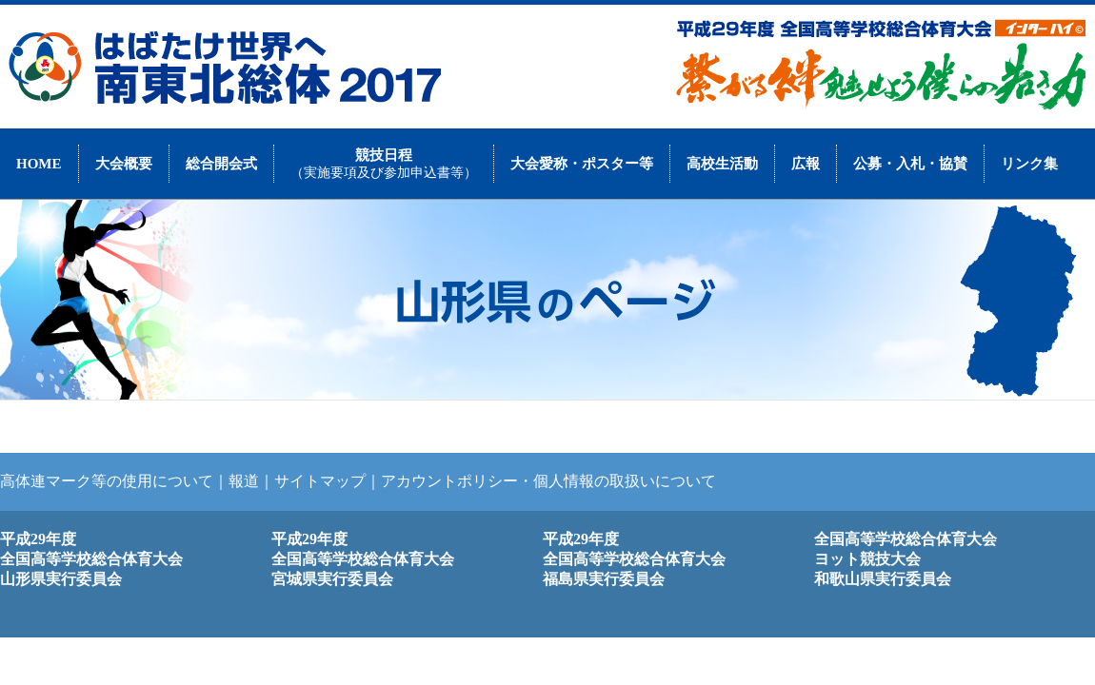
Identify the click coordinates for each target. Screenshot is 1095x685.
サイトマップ (320, 481)
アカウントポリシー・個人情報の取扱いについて (548, 481)
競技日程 (383, 163)
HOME (39, 163)
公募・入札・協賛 (910, 163)
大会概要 (123, 163)
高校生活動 (722, 163)
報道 (244, 481)
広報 (805, 163)
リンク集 (1029, 163)
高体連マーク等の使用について (106, 481)
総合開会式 (221, 163)
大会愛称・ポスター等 (581, 163)
